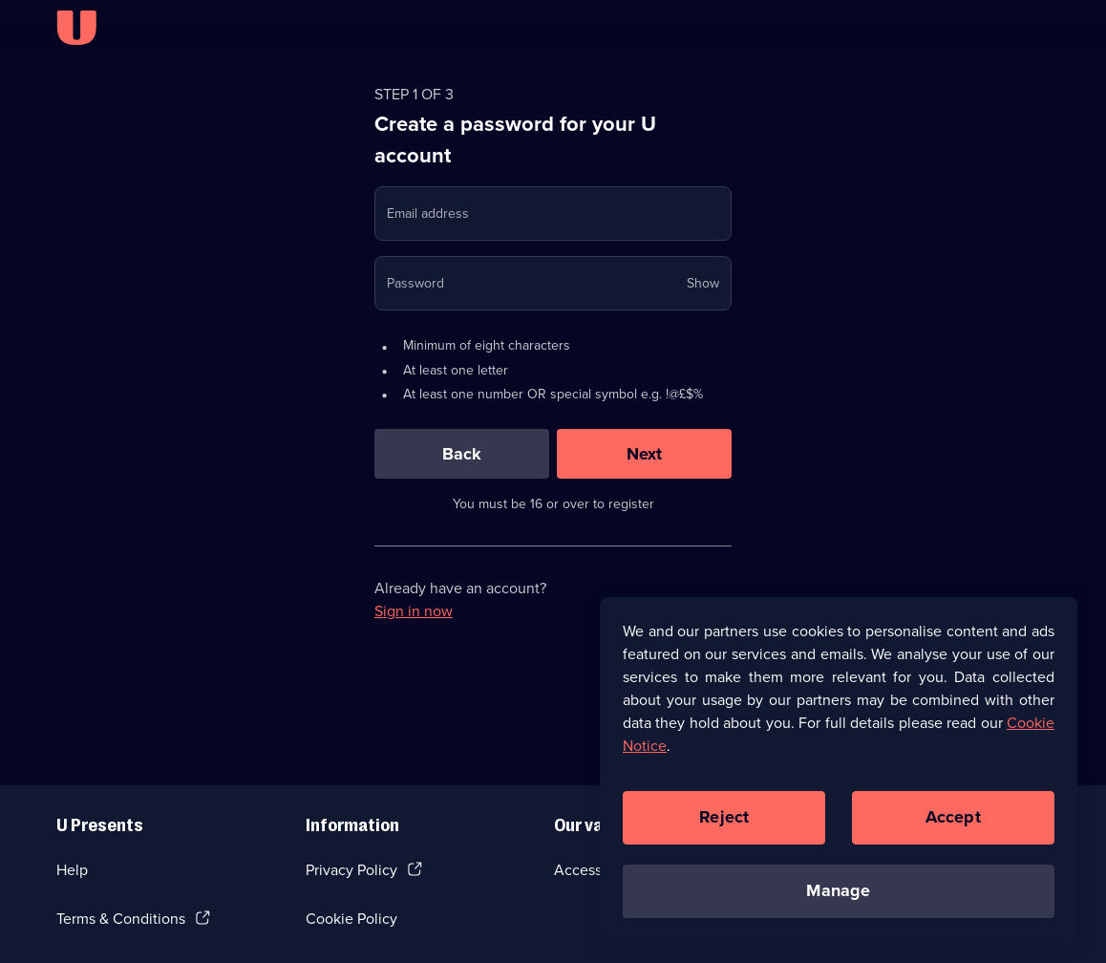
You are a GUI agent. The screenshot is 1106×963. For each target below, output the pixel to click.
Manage (838, 895)
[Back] (461, 454)
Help (72, 870)
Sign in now (413, 611)
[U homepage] (76, 28)
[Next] (644, 454)
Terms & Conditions (120, 919)
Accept (953, 821)
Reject (724, 821)
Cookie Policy (351, 919)
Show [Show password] (703, 283)
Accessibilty (594, 870)
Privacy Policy (351, 870)
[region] (838, 776)
